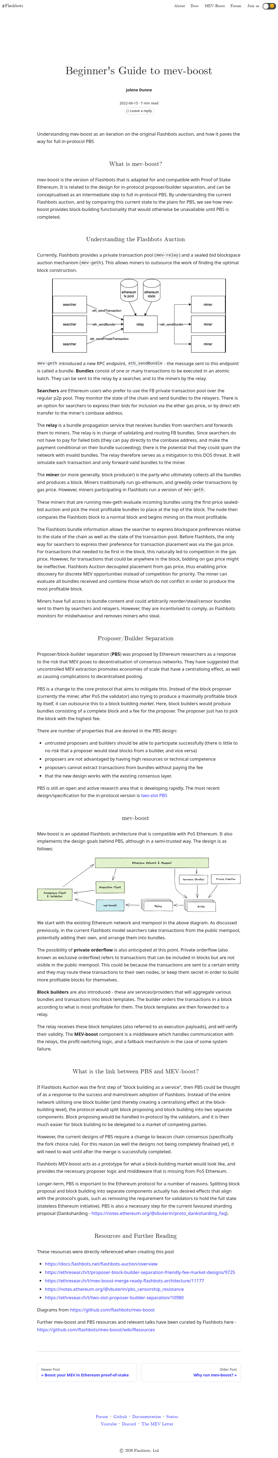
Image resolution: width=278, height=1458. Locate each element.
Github (120, 1417)
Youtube (109, 1424)
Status (172, 1417)
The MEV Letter (157, 1424)
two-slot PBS (154, 795)
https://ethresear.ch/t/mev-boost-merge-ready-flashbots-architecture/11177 (124, 1280)
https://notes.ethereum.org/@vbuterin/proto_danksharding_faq (158, 1213)
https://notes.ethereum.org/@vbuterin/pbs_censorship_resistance (114, 1289)
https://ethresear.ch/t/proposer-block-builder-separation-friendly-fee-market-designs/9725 (140, 1272)
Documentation (146, 1417)
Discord (129, 1424)
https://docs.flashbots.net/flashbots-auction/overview (101, 1264)
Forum (102, 1417)
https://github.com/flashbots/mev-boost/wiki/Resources (96, 1329)
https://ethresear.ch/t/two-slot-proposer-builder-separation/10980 (114, 1297)
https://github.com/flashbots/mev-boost (112, 1310)
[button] (269, 6)
